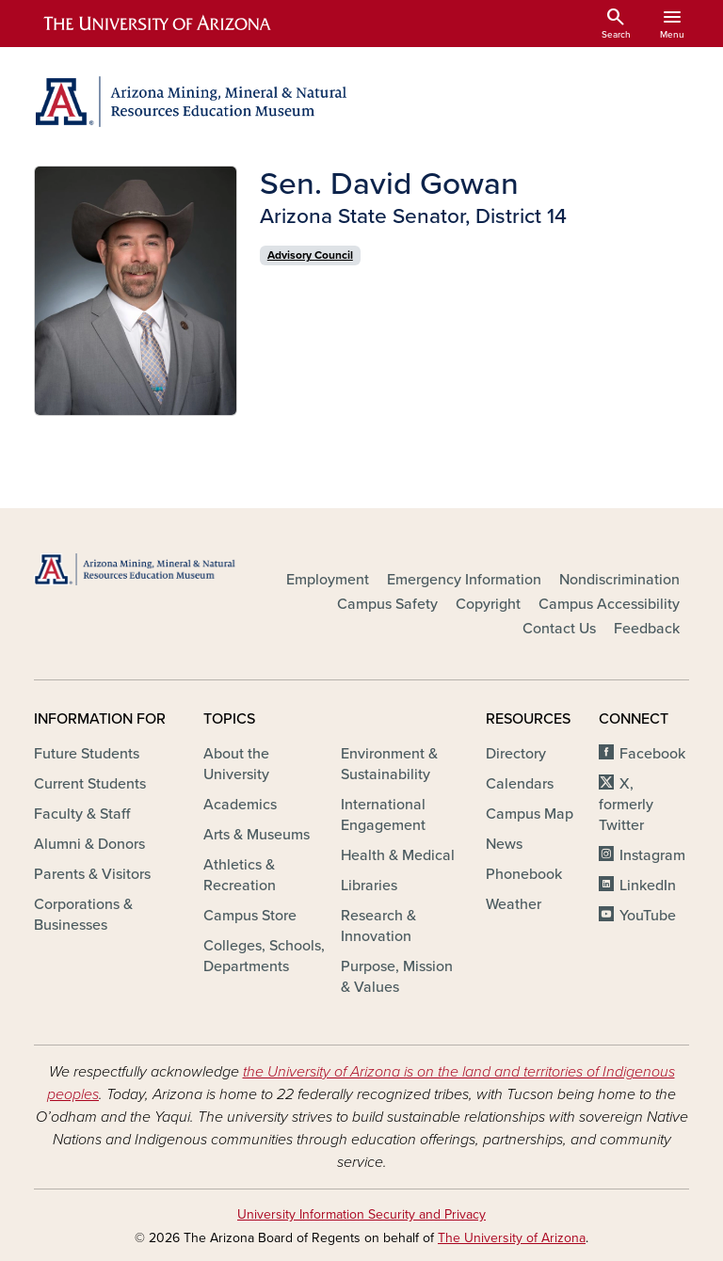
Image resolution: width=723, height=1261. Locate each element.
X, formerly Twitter (626, 804)
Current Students (90, 783)
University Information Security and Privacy (361, 1214)
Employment (327, 579)
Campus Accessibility (609, 604)
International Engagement (383, 815)
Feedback (647, 628)
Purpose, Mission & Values (397, 977)
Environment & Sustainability (389, 764)
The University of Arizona (512, 1238)
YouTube (647, 915)
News (504, 844)
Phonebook (524, 874)
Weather (513, 904)
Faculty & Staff (82, 814)
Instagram (652, 855)
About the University (236, 764)
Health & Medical (398, 855)
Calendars (520, 783)
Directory (516, 753)
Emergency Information (464, 579)
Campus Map (529, 814)
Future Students (86, 753)
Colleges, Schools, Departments (264, 956)
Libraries (369, 885)
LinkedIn (647, 885)
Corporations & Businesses (83, 914)
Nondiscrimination (619, 579)
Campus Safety (387, 604)
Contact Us (559, 628)
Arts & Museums (256, 834)
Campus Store (250, 915)
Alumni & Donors (89, 844)
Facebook (652, 753)
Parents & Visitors (92, 874)
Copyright (488, 604)
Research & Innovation (378, 926)
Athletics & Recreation (239, 875)
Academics (240, 804)
